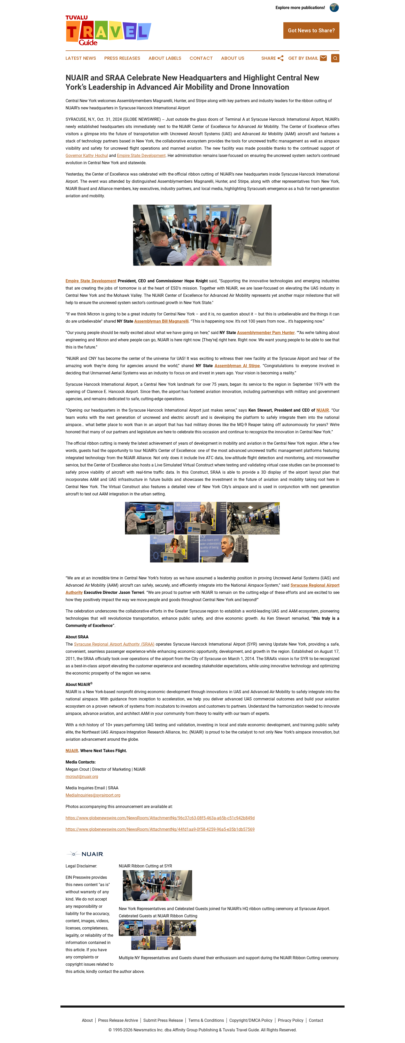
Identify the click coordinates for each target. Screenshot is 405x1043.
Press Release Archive (118, 1020)
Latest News (81, 58)
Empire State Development (141, 155)
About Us (232, 58)
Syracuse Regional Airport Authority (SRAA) (114, 644)
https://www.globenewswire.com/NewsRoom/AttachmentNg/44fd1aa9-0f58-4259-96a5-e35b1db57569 (160, 829)
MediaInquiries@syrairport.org (93, 795)
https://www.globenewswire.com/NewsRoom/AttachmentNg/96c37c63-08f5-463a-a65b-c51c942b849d (160, 817)
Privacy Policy (290, 1020)
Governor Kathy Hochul (87, 155)
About (87, 1020)
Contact (201, 58)
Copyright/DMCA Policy (250, 1020)
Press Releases (122, 58)
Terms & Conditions (206, 1020)
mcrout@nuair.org (82, 776)
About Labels (165, 58)
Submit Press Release (163, 1020)
